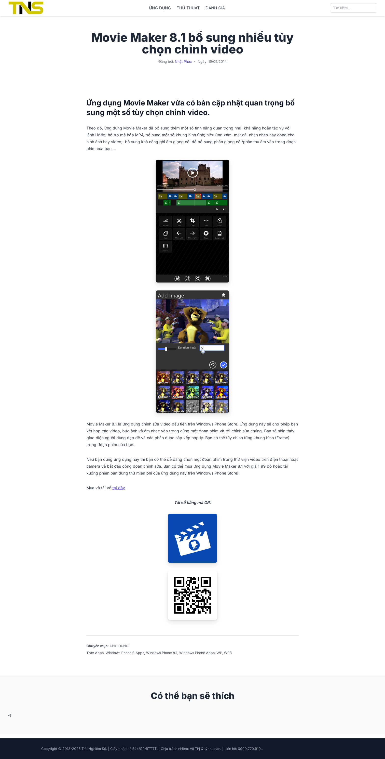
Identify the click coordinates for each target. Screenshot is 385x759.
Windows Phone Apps (197, 653)
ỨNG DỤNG (160, 7)
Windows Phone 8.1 (161, 653)
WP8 (228, 653)
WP (219, 653)
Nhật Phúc (183, 61)
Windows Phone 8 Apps (125, 653)
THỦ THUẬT (188, 7)
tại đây (118, 487)
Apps (99, 653)
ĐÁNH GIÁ (215, 7)
